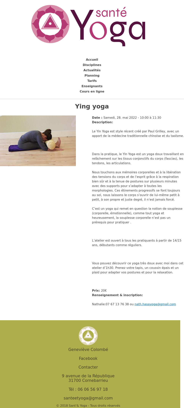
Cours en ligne (92, 91)
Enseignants (92, 86)
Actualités (92, 70)
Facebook (88, 358)
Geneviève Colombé (88, 349)
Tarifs (92, 81)
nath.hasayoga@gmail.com (155, 304)
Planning (91, 75)
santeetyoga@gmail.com (88, 398)
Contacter (88, 367)
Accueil (92, 59)
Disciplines (92, 65)
